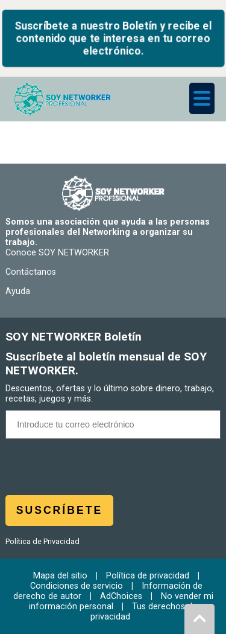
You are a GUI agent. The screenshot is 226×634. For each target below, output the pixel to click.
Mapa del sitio (60, 576)
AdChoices (121, 596)
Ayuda (17, 291)
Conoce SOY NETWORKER (57, 253)
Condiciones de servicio (76, 586)
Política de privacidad (147, 576)
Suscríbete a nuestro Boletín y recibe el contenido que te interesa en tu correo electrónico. (113, 38)
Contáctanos (30, 272)
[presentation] (113, 471)
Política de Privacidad (42, 541)
